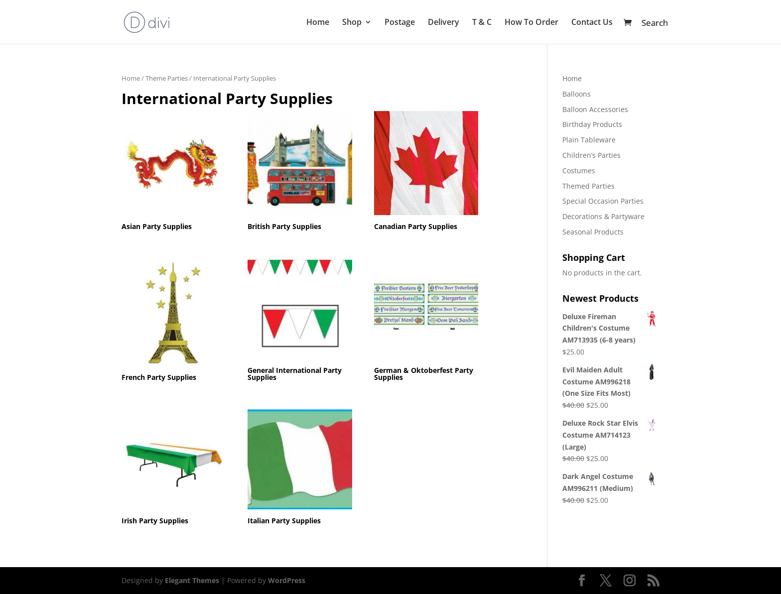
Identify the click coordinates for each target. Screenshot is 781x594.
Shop (352, 22)
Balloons (576, 94)
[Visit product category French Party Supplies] (174, 322)
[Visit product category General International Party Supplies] (300, 319)
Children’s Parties (591, 155)
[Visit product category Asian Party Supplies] (174, 172)
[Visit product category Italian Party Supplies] (300, 468)
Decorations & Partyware (603, 216)
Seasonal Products (593, 232)
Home (317, 22)
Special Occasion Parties (603, 201)
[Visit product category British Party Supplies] (300, 172)
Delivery (443, 22)
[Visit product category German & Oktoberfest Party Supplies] (426, 319)
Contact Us (592, 22)
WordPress (286, 580)
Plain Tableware (589, 139)
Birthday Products (592, 124)
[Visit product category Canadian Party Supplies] (426, 172)
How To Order (531, 22)
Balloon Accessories (595, 109)
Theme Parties (166, 78)
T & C (482, 22)
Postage (400, 22)
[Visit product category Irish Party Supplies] (174, 466)
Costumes (578, 170)
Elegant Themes (192, 580)
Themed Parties (588, 186)
